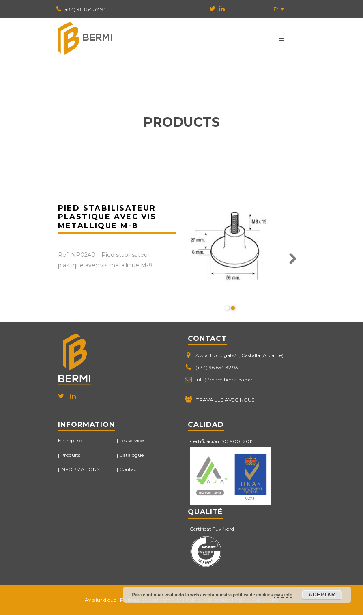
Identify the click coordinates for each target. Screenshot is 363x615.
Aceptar (322, 595)
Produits (70, 455)
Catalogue (131, 455)
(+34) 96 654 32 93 (84, 9)
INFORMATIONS (79, 469)
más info (283, 594)
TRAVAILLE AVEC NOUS (225, 400)
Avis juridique (100, 600)
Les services (132, 440)
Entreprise (70, 440)
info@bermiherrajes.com (224, 379)
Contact (128, 469)
